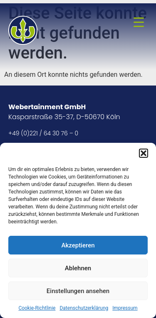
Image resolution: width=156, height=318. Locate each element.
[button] (143, 153)
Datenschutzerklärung (83, 308)
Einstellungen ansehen (78, 291)
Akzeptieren (77, 245)
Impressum (124, 308)
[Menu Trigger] (138, 22)
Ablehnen (78, 268)
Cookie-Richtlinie (36, 308)
